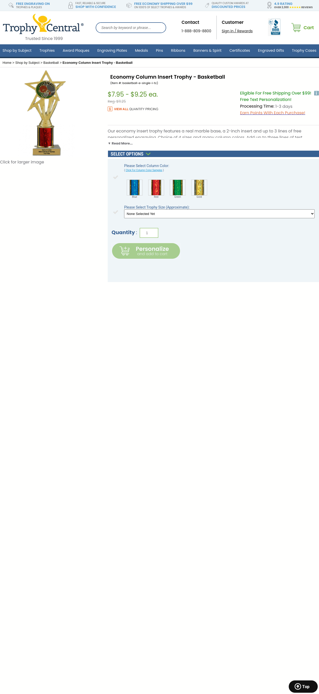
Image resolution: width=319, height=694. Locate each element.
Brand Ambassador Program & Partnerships (187, 555)
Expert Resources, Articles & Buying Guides (190, 568)
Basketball (51, 63)
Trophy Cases (304, 50)
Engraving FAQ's (174, 545)
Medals (141, 50)
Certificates (240, 50)
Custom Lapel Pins (254, 585)
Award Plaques (76, 50)
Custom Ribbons (252, 600)
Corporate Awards (254, 537)
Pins (159, 50)
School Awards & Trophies (261, 545)
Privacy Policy (93, 567)
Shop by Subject (17, 50)
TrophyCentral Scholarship (183, 537)
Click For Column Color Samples (144, 170)
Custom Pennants (254, 592)
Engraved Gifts (271, 50)
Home (7, 63)
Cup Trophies (250, 578)
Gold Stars (247, 607)
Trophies (47, 50)
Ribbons (178, 50)
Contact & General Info (101, 545)
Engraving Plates (112, 50)
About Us (89, 537)
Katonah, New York (19, 617)
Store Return (92, 560)
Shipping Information (100, 552)
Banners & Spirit (207, 50)
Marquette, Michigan (21, 592)
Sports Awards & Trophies (261, 552)
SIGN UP (278, 481)
